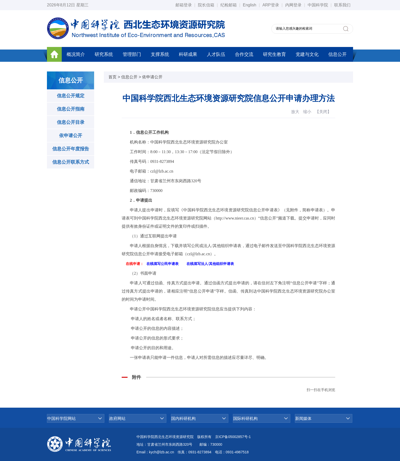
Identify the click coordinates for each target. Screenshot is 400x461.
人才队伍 (216, 54)
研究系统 (104, 54)
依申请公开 (70, 135)
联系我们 (342, 5)
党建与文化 (307, 54)
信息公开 (337, 54)
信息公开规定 (70, 95)
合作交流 (244, 54)
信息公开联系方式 (70, 162)
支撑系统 (160, 54)
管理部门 (132, 54)
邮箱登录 (184, 5)
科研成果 (188, 54)
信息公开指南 (70, 109)
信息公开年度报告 (70, 148)
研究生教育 (274, 54)
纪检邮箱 (228, 5)
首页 (112, 77)
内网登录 (293, 5)
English (249, 5)
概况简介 (76, 54)
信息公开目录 (70, 122)
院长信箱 (206, 5)
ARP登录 (270, 5)
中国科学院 (318, 5)
